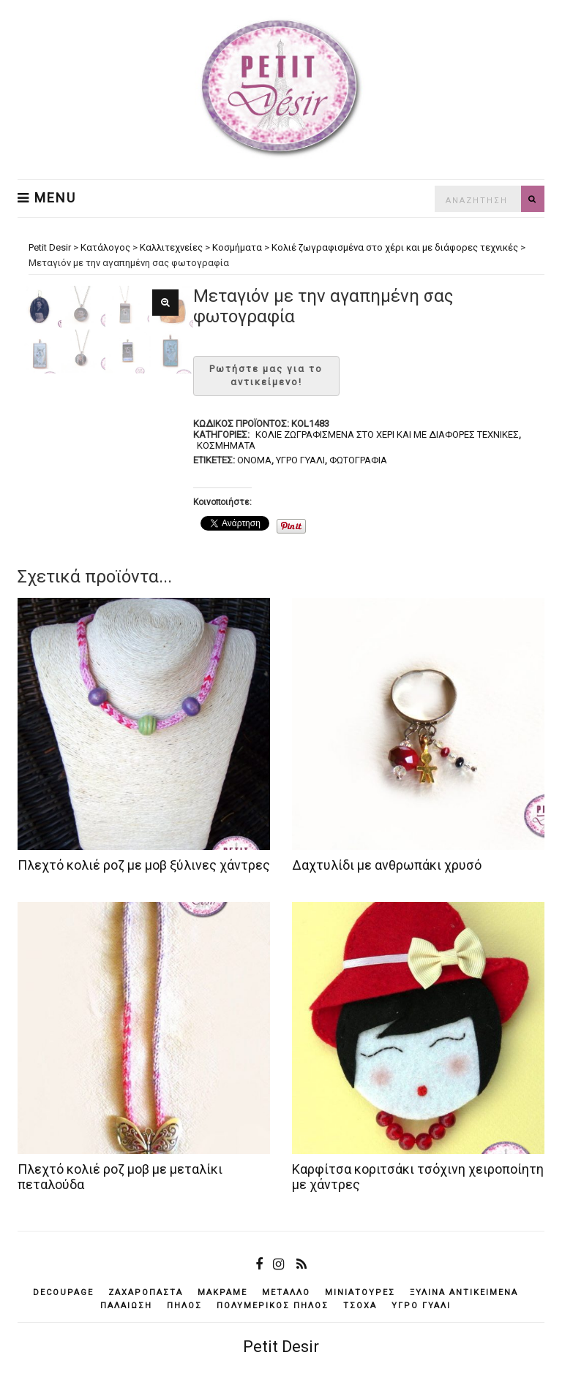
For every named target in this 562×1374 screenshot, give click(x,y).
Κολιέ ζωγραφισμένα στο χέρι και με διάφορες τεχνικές (387, 434)
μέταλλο (286, 1292)
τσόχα (360, 1305)
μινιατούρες (360, 1292)
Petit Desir (281, 1346)
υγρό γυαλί (300, 460)
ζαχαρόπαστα (145, 1292)
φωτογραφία (358, 460)
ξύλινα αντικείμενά (464, 1292)
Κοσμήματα (226, 445)
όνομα (254, 460)
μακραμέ (222, 1292)
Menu (47, 198)
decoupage (63, 1292)
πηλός (184, 1305)
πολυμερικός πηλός (273, 1305)
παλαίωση (126, 1305)
